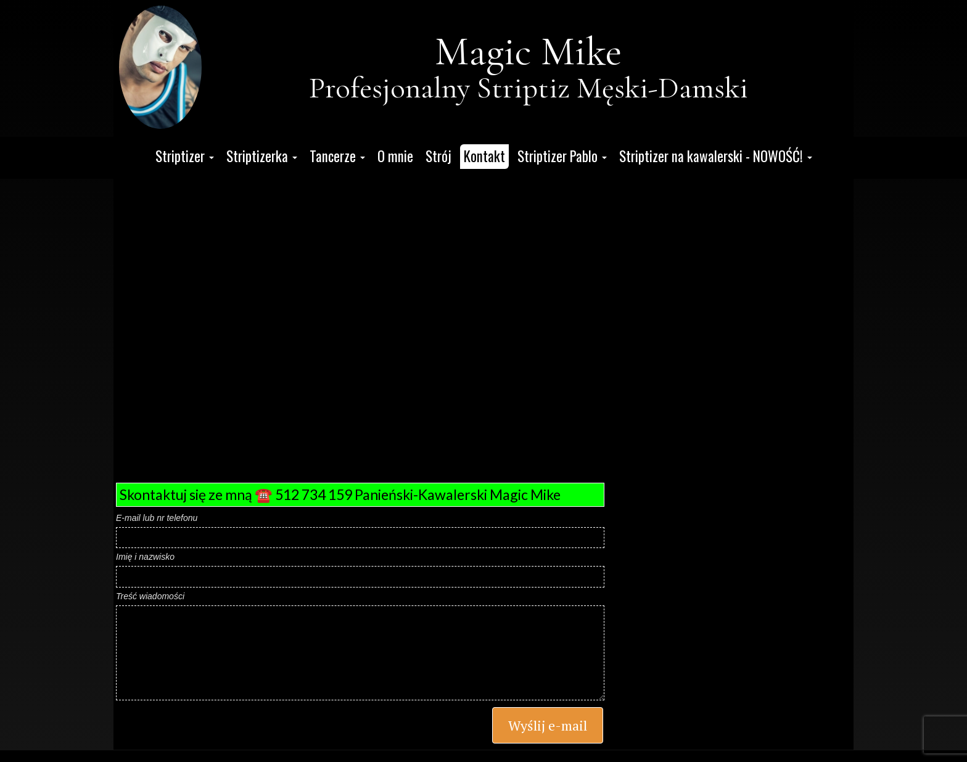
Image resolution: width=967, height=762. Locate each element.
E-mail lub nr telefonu (156, 518)
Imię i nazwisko (145, 557)
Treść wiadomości (150, 596)
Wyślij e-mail (547, 725)
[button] (185, 156)
